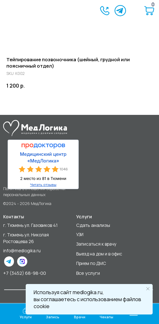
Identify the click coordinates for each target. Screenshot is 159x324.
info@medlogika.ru (22, 251)
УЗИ (79, 234)
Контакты (13, 217)
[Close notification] (148, 289)
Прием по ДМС (91, 263)
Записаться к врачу (96, 244)
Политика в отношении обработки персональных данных (34, 191)
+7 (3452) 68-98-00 (24, 273)
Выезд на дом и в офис (99, 254)
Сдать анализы (93, 225)
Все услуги (88, 273)
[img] (26, 11)
